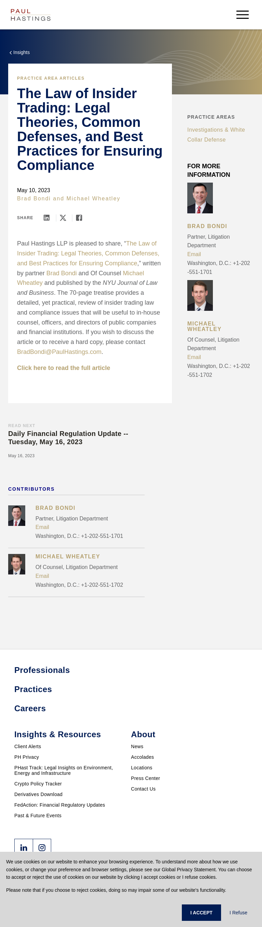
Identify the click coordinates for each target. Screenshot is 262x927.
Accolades (142, 757)
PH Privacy (26, 757)
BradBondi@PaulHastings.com (59, 351)
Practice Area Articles (51, 78)
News (137, 746)
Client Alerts (27, 746)
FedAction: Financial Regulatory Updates (59, 805)
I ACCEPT (201, 912)
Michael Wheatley (93, 198)
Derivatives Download (38, 794)
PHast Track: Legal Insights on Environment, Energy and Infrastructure (63, 770)
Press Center (145, 778)
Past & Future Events (37, 815)
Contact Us (143, 789)
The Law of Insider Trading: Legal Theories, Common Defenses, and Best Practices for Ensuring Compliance (88, 253)
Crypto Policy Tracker (38, 783)
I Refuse (238, 912)
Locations (141, 767)
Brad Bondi (34, 198)
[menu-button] (242, 14)
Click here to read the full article (63, 368)
